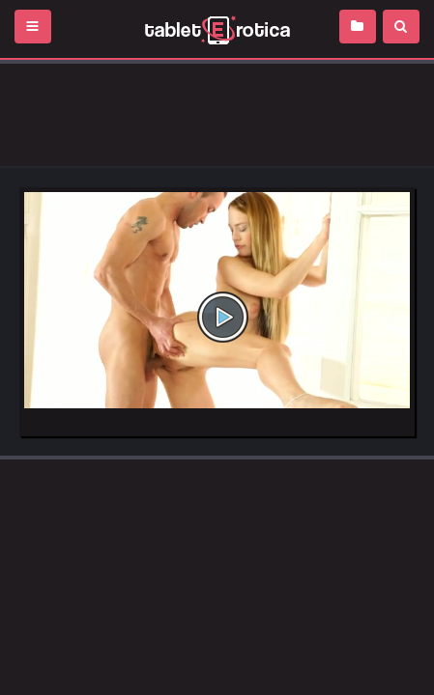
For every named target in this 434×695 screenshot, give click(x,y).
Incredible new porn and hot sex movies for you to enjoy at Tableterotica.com (217, 29)
